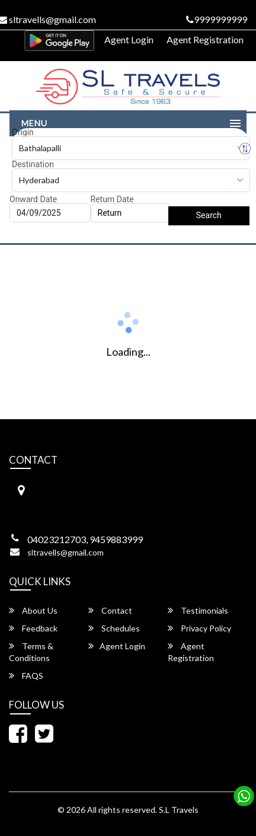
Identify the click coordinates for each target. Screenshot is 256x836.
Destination (33, 164)
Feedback (33, 628)
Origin (23, 132)
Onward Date (33, 199)
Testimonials (198, 610)
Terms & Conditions (31, 652)
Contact (110, 610)
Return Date (112, 199)
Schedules (114, 628)
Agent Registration (205, 39)
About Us (33, 610)
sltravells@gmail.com (65, 552)
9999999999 (216, 19)
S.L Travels (179, 810)
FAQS (26, 676)
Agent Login (128, 39)
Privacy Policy (199, 628)
